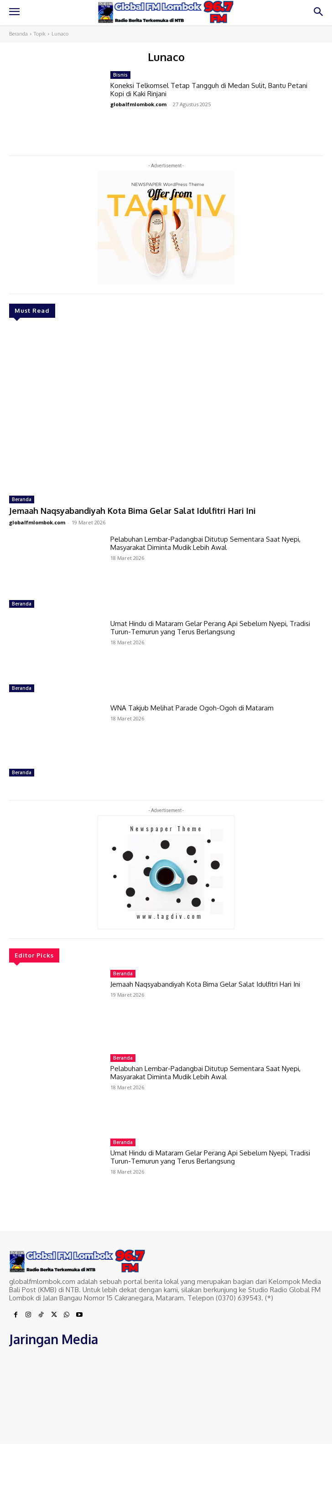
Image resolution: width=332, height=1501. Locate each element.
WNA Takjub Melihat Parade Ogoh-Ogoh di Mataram (192, 708)
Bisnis (120, 75)
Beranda (18, 34)
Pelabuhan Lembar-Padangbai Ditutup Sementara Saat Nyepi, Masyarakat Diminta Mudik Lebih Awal (205, 543)
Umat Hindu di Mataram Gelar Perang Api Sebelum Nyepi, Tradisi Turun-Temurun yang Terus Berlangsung (210, 627)
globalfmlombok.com (37, 522)
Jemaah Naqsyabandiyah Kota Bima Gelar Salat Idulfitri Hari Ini (132, 511)
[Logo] (166, 12)
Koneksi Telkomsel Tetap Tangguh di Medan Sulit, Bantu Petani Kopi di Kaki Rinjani (208, 89)
